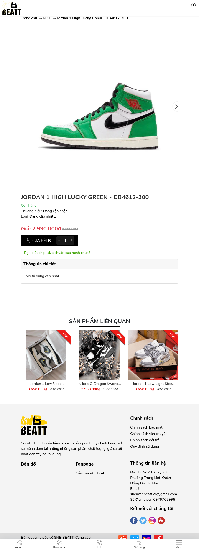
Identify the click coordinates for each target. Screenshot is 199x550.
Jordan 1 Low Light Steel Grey (153, 383)
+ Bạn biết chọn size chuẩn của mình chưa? (55, 252)
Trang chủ (29, 18)
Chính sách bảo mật (146, 427)
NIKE (47, 18)
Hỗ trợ (99, 544)
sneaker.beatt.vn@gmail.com (153, 494)
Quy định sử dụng (144, 446)
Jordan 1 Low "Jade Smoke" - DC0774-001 (46, 383)
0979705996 (164, 499)
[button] (175, 106)
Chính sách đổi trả (144, 440)
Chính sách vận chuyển (149, 433)
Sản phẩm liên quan (99, 321)
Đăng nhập (59, 544)
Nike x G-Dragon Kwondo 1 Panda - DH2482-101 (99, 383)
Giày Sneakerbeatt (90, 473)
